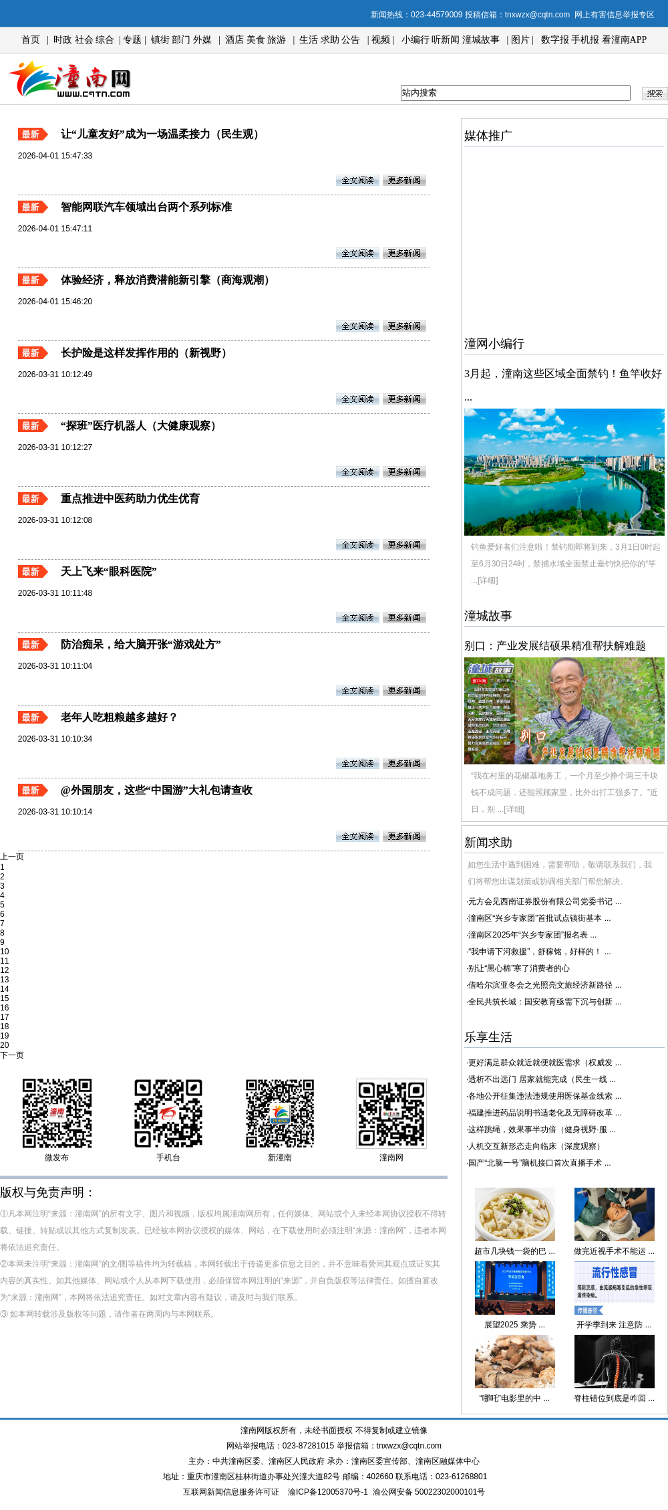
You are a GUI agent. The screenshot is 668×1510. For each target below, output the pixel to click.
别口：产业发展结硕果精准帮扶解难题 (555, 645)
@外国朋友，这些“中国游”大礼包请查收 (157, 790)
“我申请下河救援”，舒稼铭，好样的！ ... (539, 951)
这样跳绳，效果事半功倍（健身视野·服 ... (542, 1129)
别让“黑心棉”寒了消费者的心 (519, 968)
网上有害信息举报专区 (614, 14)
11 (4, 961)
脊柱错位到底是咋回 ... (614, 1398)
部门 (181, 40)
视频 (380, 40)
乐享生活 (488, 1037)
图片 (520, 40)
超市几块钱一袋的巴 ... (514, 1251)
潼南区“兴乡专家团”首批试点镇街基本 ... (539, 918)
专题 (131, 40)
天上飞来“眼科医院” (109, 571)
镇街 (160, 40)
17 (4, 1017)
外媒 (202, 40)
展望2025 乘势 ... (514, 1324)
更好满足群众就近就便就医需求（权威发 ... (544, 1062)
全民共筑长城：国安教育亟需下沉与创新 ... (544, 1001)
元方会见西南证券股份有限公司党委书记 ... (544, 901)
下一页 (12, 1055)
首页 (30, 40)
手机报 (585, 40)
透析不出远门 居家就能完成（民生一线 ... (542, 1079)
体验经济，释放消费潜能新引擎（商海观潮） (168, 280)
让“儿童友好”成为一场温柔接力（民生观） (162, 134)
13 (4, 979)
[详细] (488, 580)
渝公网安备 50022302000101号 (429, 1492)
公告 (350, 40)
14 (4, 989)
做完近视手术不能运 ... (614, 1251)
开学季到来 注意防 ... (614, 1324)
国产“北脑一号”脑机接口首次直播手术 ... (539, 1163)
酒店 (234, 40)
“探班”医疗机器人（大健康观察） (141, 425)
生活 (308, 40)
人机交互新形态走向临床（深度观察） (536, 1146)
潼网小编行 (494, 343)
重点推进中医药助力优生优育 (130, 498)
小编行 (415, 40)
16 (4, 1007)
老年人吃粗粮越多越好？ (119, 717)
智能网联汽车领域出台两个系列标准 (146, 207)
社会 (84, 40)
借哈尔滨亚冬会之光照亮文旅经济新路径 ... (544, 985)
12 (4, 970)
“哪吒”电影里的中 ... (515, 1398)
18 (4, 1026)
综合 (105, 40)
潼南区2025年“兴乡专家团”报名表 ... (532, 935)
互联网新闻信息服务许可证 (231, 1492)
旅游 (276, 40)
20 (4, 1045)
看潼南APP (624, 40)
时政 (62, 40)
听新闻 (446, 40)
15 (4, 998)
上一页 (12, 856)
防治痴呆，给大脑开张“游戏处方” (141, 644)
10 (4, 951)
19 (4, 1036)
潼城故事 (481, 40)
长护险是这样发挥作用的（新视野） (146, 352)
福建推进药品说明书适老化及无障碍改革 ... (544, 1112)
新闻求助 (488, 842)
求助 (330, 40)
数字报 (555, 40)
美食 (255, 40)
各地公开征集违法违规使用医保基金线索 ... (544, 1096)
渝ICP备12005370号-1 (328, 1492)
